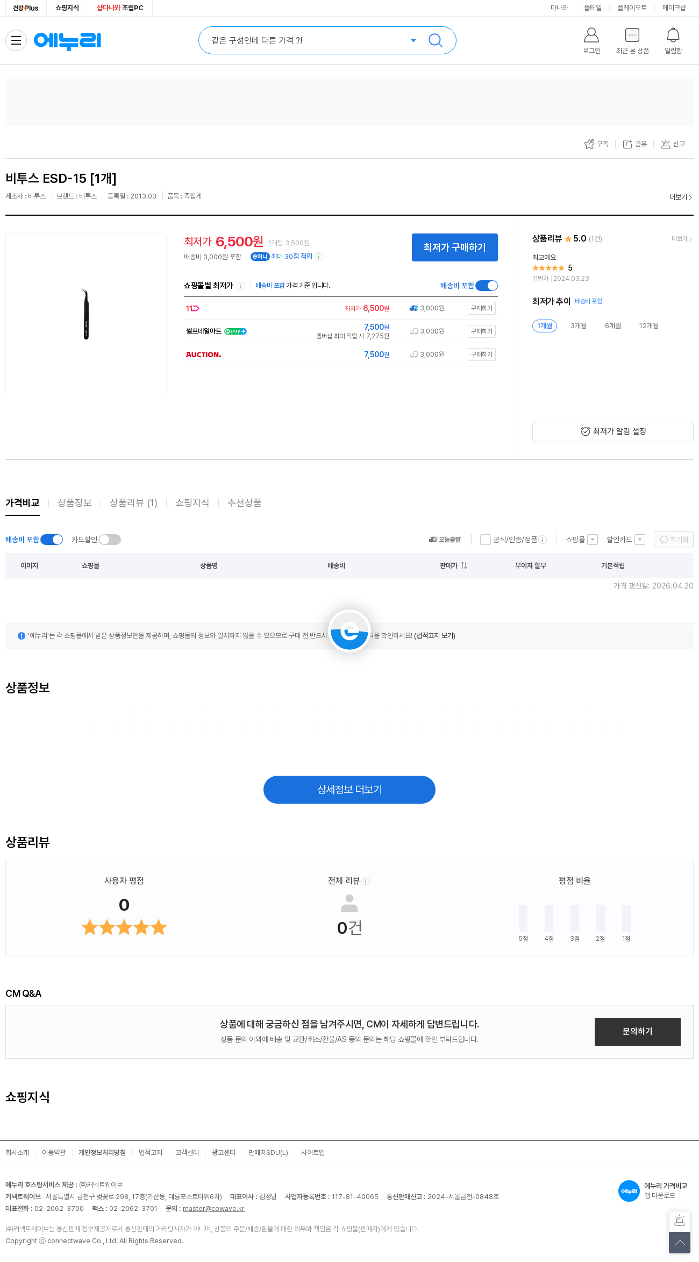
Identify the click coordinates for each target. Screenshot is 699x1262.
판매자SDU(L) (268, 1152)
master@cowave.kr (214, 1208)
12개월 (649, 326)
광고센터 (224, 1152)
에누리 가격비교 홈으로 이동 (67, 40)
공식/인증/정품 (515, 539)
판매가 (449, 566)
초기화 (679, 539)
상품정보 (75, 502)
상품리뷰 (134, 502)
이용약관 (54, 1152)
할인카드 (619, 539)
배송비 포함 (457, 285)
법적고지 (150, 1152)
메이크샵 (674, 8)
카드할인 (84, 539)
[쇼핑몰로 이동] (338, 308)
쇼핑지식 (67, 8)
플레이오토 (632, 8)
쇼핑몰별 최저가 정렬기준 (241, 286)
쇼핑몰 (575, 539)
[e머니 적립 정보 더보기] (319, 256)
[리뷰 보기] (613, 268)
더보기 (678, 197)
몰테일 (593, 8)
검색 (435, 40)
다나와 (559, 8)
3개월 (578, 326)
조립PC (120, 8)
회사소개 (17, 1152)
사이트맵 (313, 1152)
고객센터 (187, 1152)
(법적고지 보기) (434, 636)
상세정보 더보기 (349, 789)
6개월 (613, 326)
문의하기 (638, 1031)
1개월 (544, 326)
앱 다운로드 (656, 1191)
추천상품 (244, 502)
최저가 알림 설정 (619, 431)
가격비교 (22, 502)
